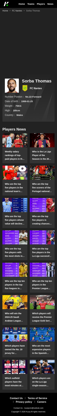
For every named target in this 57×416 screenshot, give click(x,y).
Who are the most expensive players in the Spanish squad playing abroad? (41, 350)
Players (41, 4)
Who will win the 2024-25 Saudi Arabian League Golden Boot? (13, 317)
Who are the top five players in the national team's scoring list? (14, 188)
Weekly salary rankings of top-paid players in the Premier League (14, 155)
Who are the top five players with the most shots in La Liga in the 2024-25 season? (15, 252)
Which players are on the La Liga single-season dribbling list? (41, 382)
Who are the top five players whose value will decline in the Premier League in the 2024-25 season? (15, 220)
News (50, 4)
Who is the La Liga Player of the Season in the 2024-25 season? (42, 155)
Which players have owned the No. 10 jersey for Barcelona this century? (15, 350)
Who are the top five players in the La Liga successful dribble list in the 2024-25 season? (41, 252)
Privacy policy (24, 402)
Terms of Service (37, 398)
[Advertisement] (28, 43)
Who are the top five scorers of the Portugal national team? (41, 188)
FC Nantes (17, 10)
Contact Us (16, 398)
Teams (30, 4)
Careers (41, 402)
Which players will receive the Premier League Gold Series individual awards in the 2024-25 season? (42, 317)
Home (22, 4)
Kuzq (28, 412)
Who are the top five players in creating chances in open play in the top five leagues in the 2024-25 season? (42, 220)
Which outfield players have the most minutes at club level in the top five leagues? (15, 382)
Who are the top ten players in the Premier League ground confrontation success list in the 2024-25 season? (42, 285)
